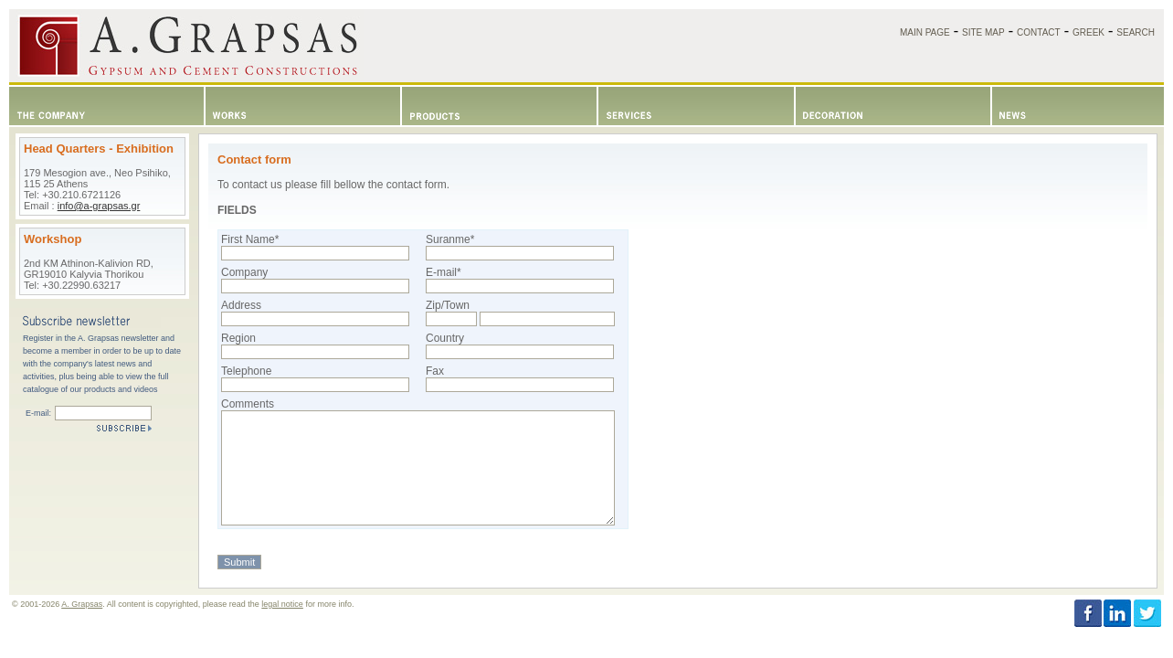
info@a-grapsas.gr (99, 205)
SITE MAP (983, 32)
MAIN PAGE (925, 32)
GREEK (1088, 32)
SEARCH (1135, 32)
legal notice (282, 604)
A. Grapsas (81, 604)
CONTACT (1039, 32)
